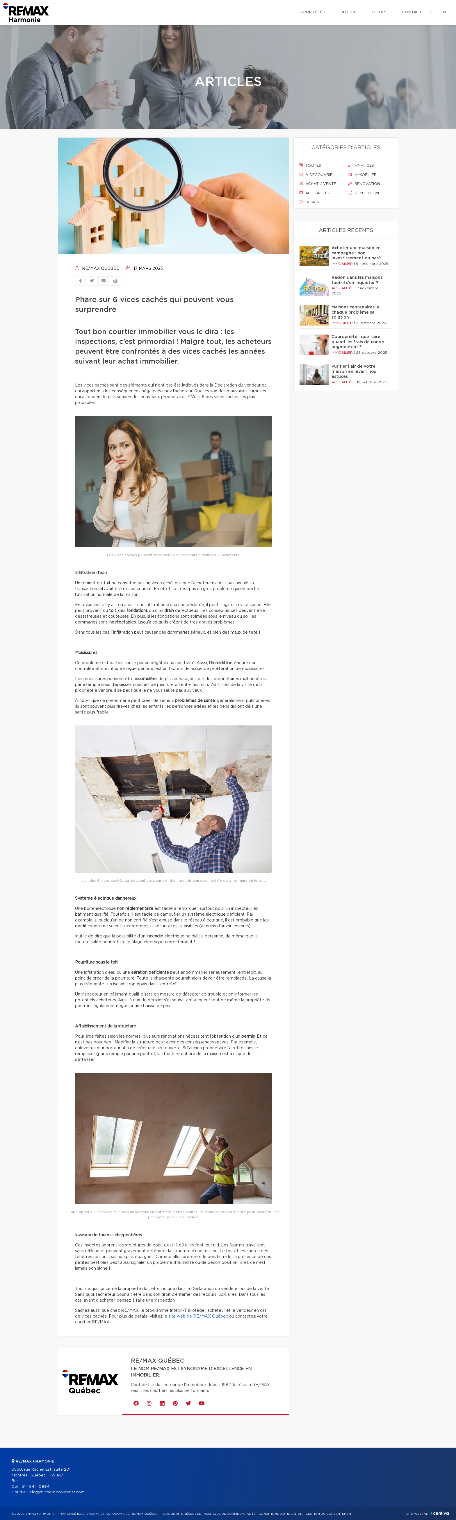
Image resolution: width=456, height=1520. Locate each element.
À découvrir (316, 175)
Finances (361, 166)
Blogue (349, 12)
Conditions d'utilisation (280, 1513)
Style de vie (364, 193)
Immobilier (362, 175)
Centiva (439, 1513)
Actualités (314, 193)
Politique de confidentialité (230, 1513)
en (443, 12)
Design (309, 202)
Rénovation (364, 184)
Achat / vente (317, 184)
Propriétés (313, 12)
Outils (379, 12)
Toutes (310, 166)
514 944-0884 (35, 1487)
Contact (412, 12)
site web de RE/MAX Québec (198, 1316)
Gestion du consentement (329, 1513)
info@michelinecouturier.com (56, 1492)
